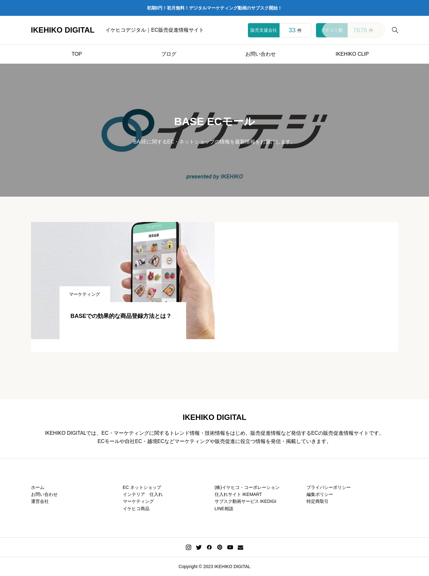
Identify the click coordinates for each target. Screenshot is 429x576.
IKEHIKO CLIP (352, 54)
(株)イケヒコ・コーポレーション (247, 487)
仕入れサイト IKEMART (238, 494)
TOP (77, 54)
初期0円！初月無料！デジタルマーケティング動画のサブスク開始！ (214, 7)
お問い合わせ (260, 54)
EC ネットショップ (142, 487)
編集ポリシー (319, 494)
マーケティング (138, 501)
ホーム (37, 487)
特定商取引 (317, 501)
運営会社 (40, 501)
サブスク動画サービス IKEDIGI (245, 501)
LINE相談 (224, 508)
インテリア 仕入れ (143, 494)
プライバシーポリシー (328, 487)
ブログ (168, 54)
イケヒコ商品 (136, 508)
